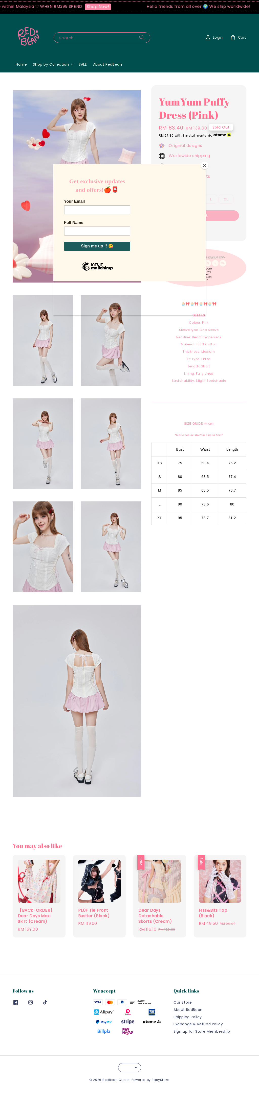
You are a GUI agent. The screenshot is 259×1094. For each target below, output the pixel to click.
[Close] (204, 165)
